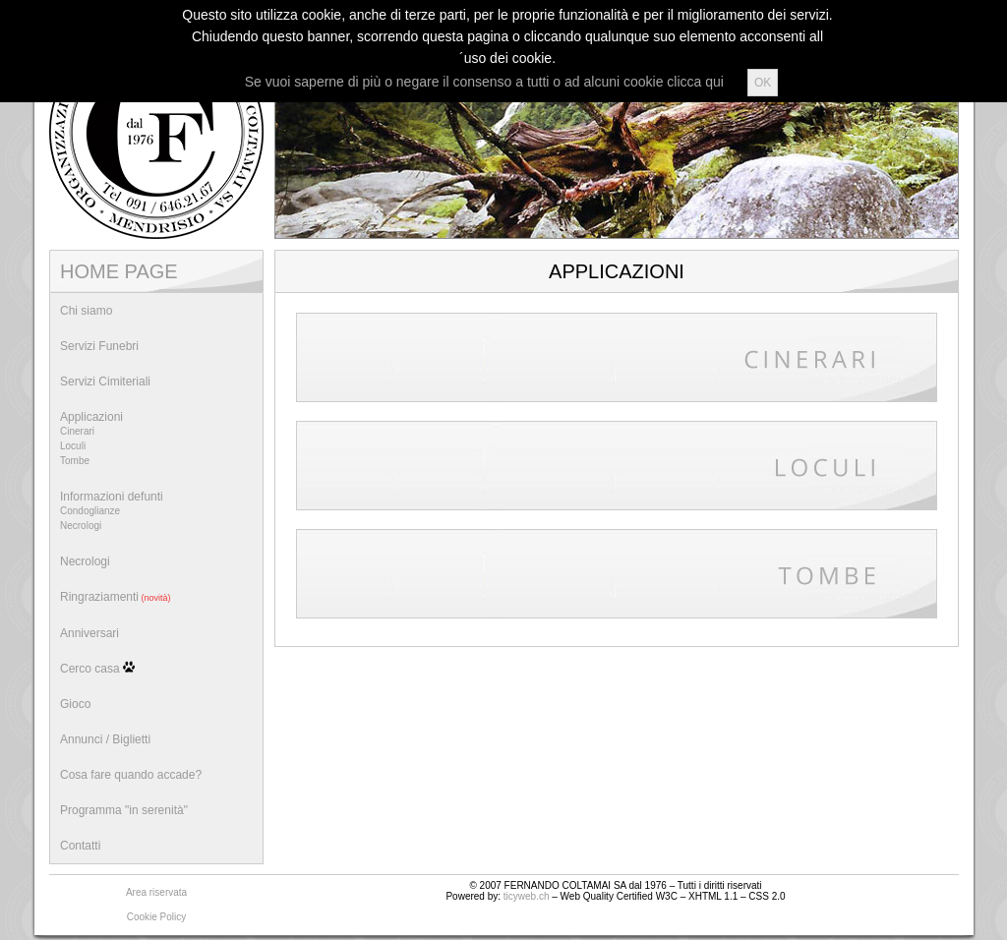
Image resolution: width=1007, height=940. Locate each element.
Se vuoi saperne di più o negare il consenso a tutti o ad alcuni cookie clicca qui (484, 81)
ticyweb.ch (527, 896)
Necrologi (85, 561)
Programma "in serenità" (124, 810)
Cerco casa (97, 668)
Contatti (80, 845)
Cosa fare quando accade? (131, 775)
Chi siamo (86, 311)
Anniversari (89, 633)
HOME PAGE (119, 271)
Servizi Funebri (99, 346)
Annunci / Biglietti (105, 739)
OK (762, 82)
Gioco (75, 704)
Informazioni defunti (156, 513)
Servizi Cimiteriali (105, 381)
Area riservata (156, 892)
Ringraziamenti (115, 597)
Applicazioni (156, 440)
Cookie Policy (157, 916)
